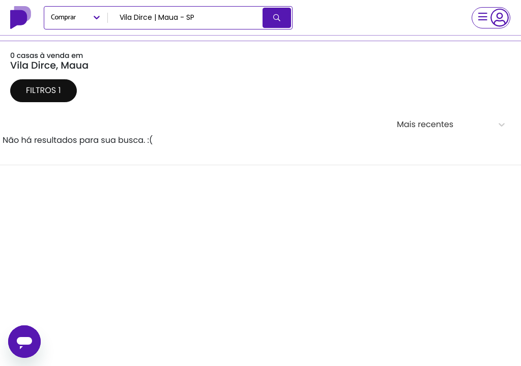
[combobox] (186, 18)
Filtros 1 (43, 90)
